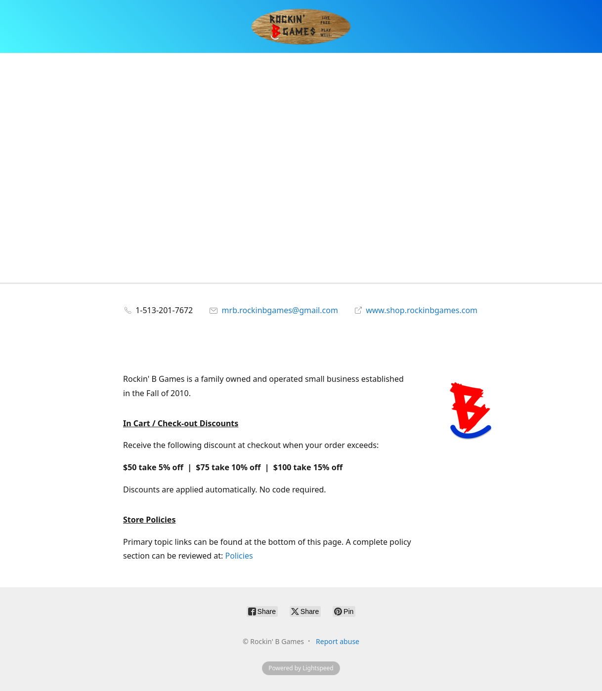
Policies (239, 555)
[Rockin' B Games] (301, 26)
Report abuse (337, 641)
